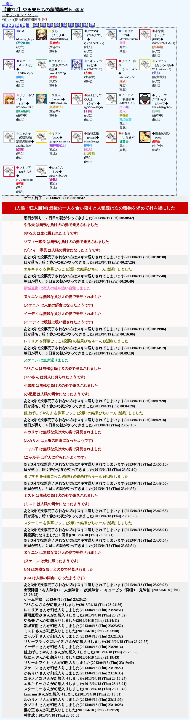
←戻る (7, 4)
